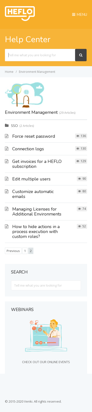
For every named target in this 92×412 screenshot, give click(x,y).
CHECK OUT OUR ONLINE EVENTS (46, 362)
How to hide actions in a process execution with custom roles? (36, 231)
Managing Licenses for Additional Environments (36, 211)
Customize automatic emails (33, 194)
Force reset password (33, 136)
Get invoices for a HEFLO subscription (37, 163)
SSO (14, 125)
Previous (13, 251)
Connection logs (28, 149)
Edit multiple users (31, 179)
